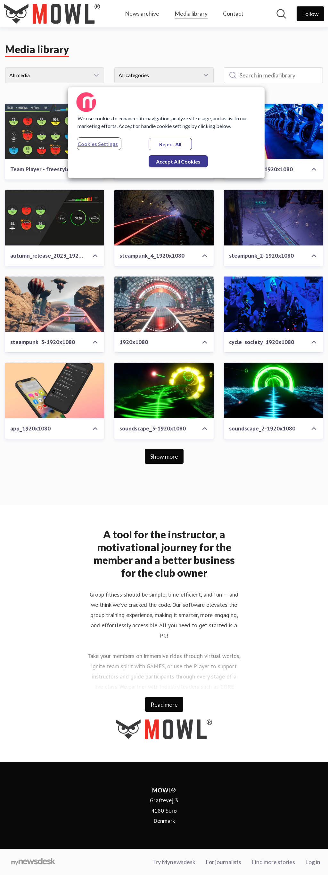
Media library (191, 12)
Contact (233, 13)
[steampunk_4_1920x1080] (163, 217)
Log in (312, 861)
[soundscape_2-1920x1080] (273, 390)
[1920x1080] (163, 304)
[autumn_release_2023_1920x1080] (54, 217)
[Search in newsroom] (281, 14)
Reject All (170, 144)
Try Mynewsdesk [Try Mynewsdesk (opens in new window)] (173, 861)
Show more (164, 456)
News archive (142, 13)
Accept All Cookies (178, 161)
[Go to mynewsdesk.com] (33, 862)
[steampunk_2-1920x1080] (273, 217)
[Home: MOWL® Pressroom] (52, 14)
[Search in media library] (273, 75)
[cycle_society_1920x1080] (273, 304)
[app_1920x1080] (54, 390)
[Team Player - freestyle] (54, 131)
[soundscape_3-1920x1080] (163, 390)
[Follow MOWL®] (310, 13)
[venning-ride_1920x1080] (273, 131)
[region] (166, 132)
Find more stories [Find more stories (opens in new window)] (273, 861)
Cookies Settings (98, 144)
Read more (164, 704)
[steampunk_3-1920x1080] (54, 304)
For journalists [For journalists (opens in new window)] (223, 861)
